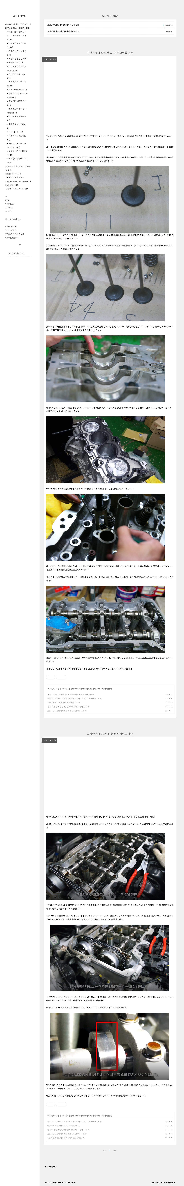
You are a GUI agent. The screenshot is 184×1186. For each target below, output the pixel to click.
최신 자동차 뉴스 (17, 32)
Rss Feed (47, 1182)
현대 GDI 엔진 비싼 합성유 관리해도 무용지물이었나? (67, 707)
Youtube (67, 1182)
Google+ (73, 1182)
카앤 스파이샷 (15, 63)
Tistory (160, 1182)
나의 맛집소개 (12, 185)
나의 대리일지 (15, 132)
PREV (104, 1151)
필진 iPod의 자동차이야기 (16, 189)
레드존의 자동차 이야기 (17, 28)
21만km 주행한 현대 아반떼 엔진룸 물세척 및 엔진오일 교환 (69, 694)
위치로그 (9, 207)
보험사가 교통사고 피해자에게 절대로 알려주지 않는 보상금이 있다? (73, 698)
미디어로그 (10, 204)
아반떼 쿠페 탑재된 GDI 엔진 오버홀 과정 (63, 25)
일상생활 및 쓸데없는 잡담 (18, 181)
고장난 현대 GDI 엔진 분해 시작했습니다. (63, 31)
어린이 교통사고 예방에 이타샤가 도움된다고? (64, 1138)
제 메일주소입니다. (13, 219)
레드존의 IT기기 (13, 174)
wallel (173, 1182)
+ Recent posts (51, 1166)
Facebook (61, 1182)
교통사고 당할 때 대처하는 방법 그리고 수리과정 (65, 711)
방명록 (8, 211)
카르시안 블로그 (12, 238)
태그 (7, 200)
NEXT (115, 1151)
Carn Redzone (20, 15)
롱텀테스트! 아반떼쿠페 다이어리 (82, 689)
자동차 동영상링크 (17, 59)
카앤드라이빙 (10, 226)
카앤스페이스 (10, 230)
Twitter (55, 1182)
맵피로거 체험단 (16, 177)
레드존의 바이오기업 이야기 (18, 24)
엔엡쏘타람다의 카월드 (14, 234)
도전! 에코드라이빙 (18, 89)
